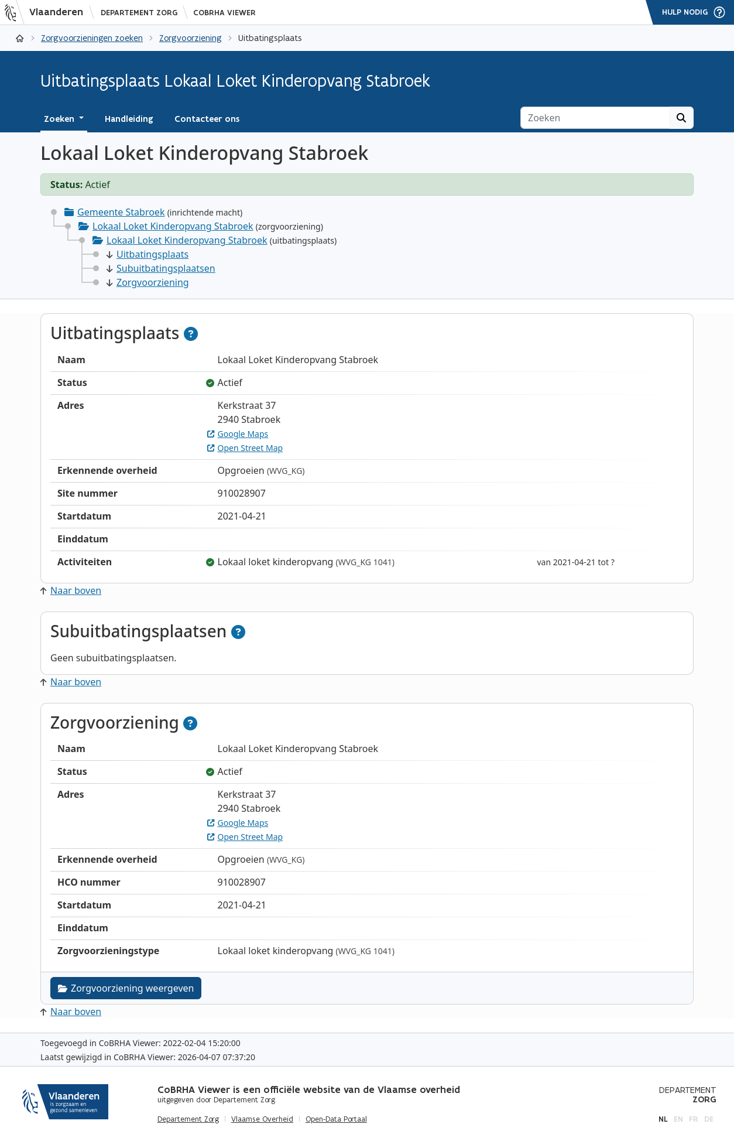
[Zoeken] (595, 118)
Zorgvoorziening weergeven (126, 988)
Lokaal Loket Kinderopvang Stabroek (172, 226)
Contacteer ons (206, 119)
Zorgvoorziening (190, 37)
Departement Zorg (139, 13)
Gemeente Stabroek (120, 212)
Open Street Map (245, 447)
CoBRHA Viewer (224, 13)
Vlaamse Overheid (262, 1119)
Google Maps (238, 433)
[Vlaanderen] (47, 12)
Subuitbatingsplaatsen (161, 268)
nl (663, 1119)
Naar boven (70, 590)
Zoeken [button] (60, 119)
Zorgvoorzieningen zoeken (92, 37)
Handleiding (129, 119)
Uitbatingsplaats (147, 254)
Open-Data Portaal (336, 1119)
